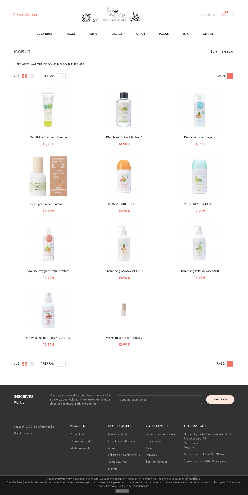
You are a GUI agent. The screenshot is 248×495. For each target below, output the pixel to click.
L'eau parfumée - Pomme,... (48, 204)
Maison (164, 34)
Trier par (47, 76)
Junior (141, 34)
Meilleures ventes (80, 448)
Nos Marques (43, 34)
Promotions (77, 434)
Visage (71, 34)
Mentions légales (118, 434)
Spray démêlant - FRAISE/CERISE (48, 337)
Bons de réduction (157, 461)
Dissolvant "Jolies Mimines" (124, 137)
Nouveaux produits (82, 441)
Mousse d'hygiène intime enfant (48, 271)
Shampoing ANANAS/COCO (124, 271)
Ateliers (208, 34)
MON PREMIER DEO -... (124, 204)
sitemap (112, 468)
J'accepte (122, 490)
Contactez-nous (117, 461)
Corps (93, 34)
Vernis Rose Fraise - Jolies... (124, 337)
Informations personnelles (161, 434)
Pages (221, 76)
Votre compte (157, 426)
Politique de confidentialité (133, 486)
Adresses (151, 455)
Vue (16, 76)
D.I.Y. (186, 34)
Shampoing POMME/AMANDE (199, 271)
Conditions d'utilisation (121, 441)
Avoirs (149, 448)
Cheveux (116, 34)
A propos (113, 448)
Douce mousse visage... (199, 137)
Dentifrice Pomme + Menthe (48, 137)
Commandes (153, 441)
